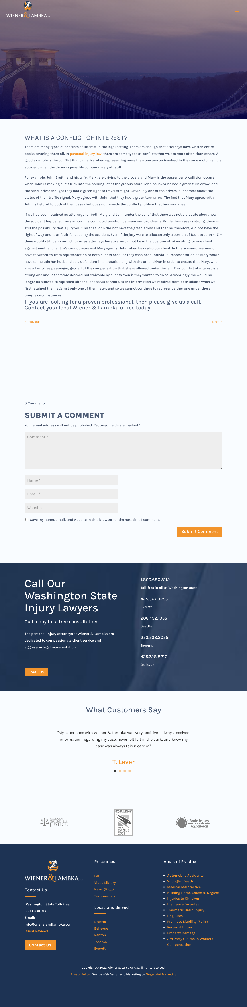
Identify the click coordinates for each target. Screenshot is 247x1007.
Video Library (105, 882)
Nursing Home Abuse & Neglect (193, 893)
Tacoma (100, 942)
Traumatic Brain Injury (185, 910)
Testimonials (104, 896)
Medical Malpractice (184, 887)
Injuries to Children (183, 898)
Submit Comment (199, 531)
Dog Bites (175, 916)
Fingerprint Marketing (160, 974)
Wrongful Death (180, 881)
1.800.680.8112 (155, 579)
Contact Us (40, 944)
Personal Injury (179, 927)
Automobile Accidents (185, 875)
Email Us (36, 672)
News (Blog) (104, 889)
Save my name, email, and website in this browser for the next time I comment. (95, 519)
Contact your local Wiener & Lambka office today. (88, 307)
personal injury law (86, 154)
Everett (100, 948)
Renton (100, 935)
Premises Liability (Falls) (187, 921)
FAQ (97, 876)
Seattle (100, 922)
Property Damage (181, 933)
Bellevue (101, 928)
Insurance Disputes (183, 904)
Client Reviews (36, 931)
